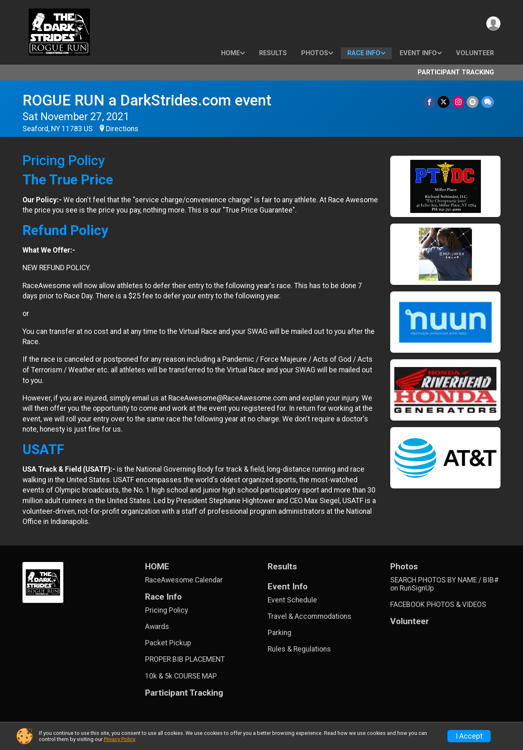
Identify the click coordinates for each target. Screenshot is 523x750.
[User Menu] (493, 23)
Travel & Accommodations (309, 616)
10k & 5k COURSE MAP (181, 676)
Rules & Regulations (299, 649)
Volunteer (475, 53)
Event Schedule (292, 600)
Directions (122, 129)
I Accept (469, 736)
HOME (230, 53)
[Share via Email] (473, 102)
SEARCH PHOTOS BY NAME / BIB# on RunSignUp (444, 584)
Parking (279, 633)
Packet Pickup (168, 643)
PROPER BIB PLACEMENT (185, 659)
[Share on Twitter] (444, 102)
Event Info (418, 53)
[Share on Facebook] (430, 102)
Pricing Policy (166, 610)
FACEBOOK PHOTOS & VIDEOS (438, 604)
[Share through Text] (487, 102)
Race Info (363, 53)
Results (273, 53)
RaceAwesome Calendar (184, 580)
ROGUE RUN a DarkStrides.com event (146, 100)
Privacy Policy (119, 739)
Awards (157, 626)
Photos (314, 53)
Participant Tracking (456, 72)
